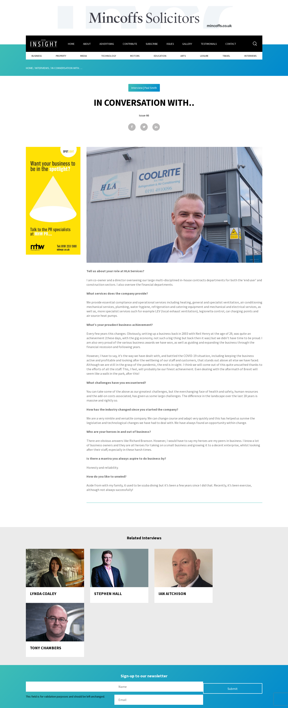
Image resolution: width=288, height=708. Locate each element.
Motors (134, 55)
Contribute (130, 43)
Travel (226, 55)
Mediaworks (60, 704)
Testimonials (209, 43)
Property (61, 55)
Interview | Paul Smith (144, 87)
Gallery (188, 43)
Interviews (250, 55)
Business (37, 55)
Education (160, 55)
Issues (170, 43)
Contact (231, 43)
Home (71, 43)
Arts (183, 55)
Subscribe (152, 43)
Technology (108, 55)
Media (83, 55)
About (87, 43)
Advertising (106, 43)
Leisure (204, 55)
